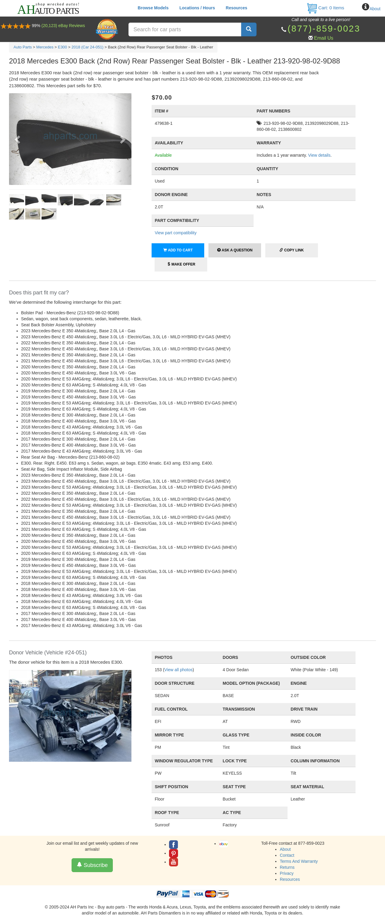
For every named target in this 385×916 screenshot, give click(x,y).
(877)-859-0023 (324, 28)
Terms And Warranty (299, 861)
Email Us (323, 38)
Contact (287, 855)
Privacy (287, 873)
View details (319, 155)
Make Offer (181, 264)
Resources (237, 7)
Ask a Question (234, 250)
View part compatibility (175, 232)
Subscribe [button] (92, 865)
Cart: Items (325, 7)
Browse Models (153, 7)
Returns (287, 867)
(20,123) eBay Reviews (63, 25)
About (374, 8)
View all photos (178, 669)
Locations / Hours (197, 7)
